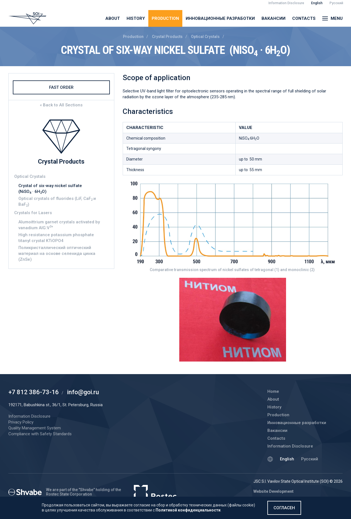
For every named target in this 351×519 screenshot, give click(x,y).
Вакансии (273, 18)
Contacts (304, 18)
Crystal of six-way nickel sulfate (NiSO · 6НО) (50, 189)
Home (273, 391)
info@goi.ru (83, 392)
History (136, 18)
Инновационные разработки (220, 18)
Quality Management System (34, 427)
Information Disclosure (290, 446)
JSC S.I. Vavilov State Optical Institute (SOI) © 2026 (298, 481)
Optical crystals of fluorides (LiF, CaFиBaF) (57, 201)
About (112, 18)
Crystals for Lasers (33, 212)
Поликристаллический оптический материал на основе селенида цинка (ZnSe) (56, 253)
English (287, 458)
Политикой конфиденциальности (188, 510)
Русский (309, 458)
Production (165, 18)
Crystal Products (167, 36)
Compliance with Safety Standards (40, 433)
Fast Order (61, 87)
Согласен (284, 507)
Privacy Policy (20, 422)
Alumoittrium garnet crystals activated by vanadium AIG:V (59, 224)
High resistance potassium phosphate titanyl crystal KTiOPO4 (56, 237)
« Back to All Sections (61, 104)
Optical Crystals (205, 36)
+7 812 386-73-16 (33, 392)
